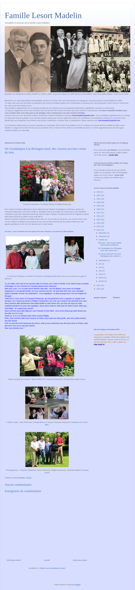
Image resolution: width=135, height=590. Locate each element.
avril (100, 271)
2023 (99, 192)
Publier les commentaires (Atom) (52, 568)
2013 (99, 226)
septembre (103, 260)
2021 (99, 199)
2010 (99, 289)
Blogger (78, 585)
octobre (102, 240)
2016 (99, 216)
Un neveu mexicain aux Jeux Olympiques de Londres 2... (110, 255)
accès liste (119, 175)
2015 (99, 220)
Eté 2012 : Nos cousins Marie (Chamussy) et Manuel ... (109, 244)
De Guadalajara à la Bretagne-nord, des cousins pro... (110, 249)
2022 (99, 195)
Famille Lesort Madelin (43, 15)
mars (101, 274)
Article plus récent (14, 560)
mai (100, 267)
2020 (99, 202)
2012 (99, 230)
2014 (99, 223)
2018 (99, 209)
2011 (99, 285)
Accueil (47, 560)
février (101, 278)
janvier (101, 281)
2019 (99, 206)
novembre (103, 236)
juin (100, 264)
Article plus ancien (80, 560)
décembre (103, 233)
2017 (99, 213)
